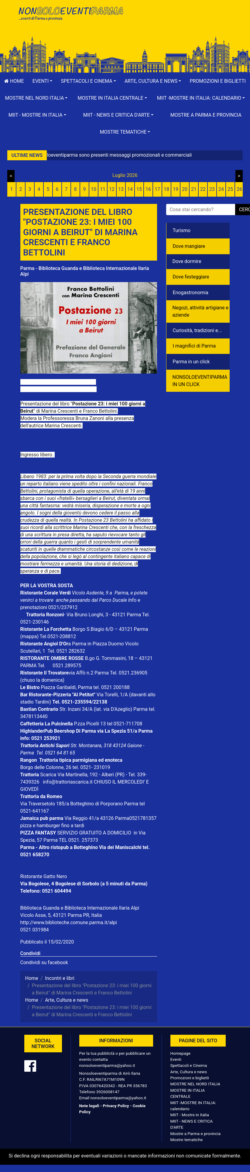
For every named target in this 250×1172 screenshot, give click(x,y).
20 (184, 189)
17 (157, 189)
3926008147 (107, 1091)
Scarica (48, 774)
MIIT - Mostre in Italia (189, 1114)
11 (102, 189)
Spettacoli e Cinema (188, 1065)
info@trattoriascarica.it (67, 782)
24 (221, 189)
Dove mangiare (189, 246)
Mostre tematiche (186, 1139)
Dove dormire (187, 261)
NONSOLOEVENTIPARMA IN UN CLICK (200, 380)
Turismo (181, 230)
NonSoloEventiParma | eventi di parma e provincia (70, 17)
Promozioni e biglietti (189, 1077)
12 (112, 189)
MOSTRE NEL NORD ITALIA (195, 1083)
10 (93, 189)
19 (175, 189)
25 (230, 189)
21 (194, 189)
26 (239, 189)
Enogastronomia (190, 292)
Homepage (180, 1053)
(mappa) (30, 636)
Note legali (89, 1105)
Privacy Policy (116, 1105)
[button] (42, 81)
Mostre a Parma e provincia (205, 115)
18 (166, 189)
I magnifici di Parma (194, 346)
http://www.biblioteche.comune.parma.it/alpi (68, 922)
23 (212, 189)
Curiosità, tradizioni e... (197, 330)
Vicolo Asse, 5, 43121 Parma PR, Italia (61, 915)
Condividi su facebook (44, 962)
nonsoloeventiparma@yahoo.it (107, 1065)
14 (130, 189)
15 (139, 189)
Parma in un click (191, 362)
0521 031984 (34, 930)
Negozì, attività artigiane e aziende (201, 311)
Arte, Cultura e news (188, 1071)
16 (148, 189)
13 (121, 189)
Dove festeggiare (191, 277)
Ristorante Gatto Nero (43, 876)
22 (203, 189)
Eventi (176, 1059)
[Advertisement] (180, 24)
